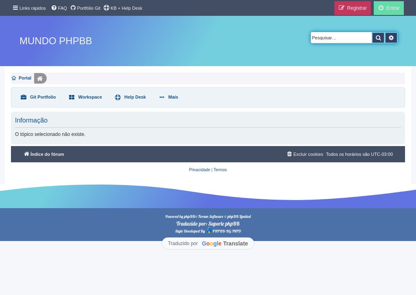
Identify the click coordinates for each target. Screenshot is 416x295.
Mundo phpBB (56, 40)
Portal (25, 77)
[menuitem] (59, 8)
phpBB (189, 216)
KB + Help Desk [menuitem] (122, 8)
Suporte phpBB (224, 223)
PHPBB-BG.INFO (223, 230)
